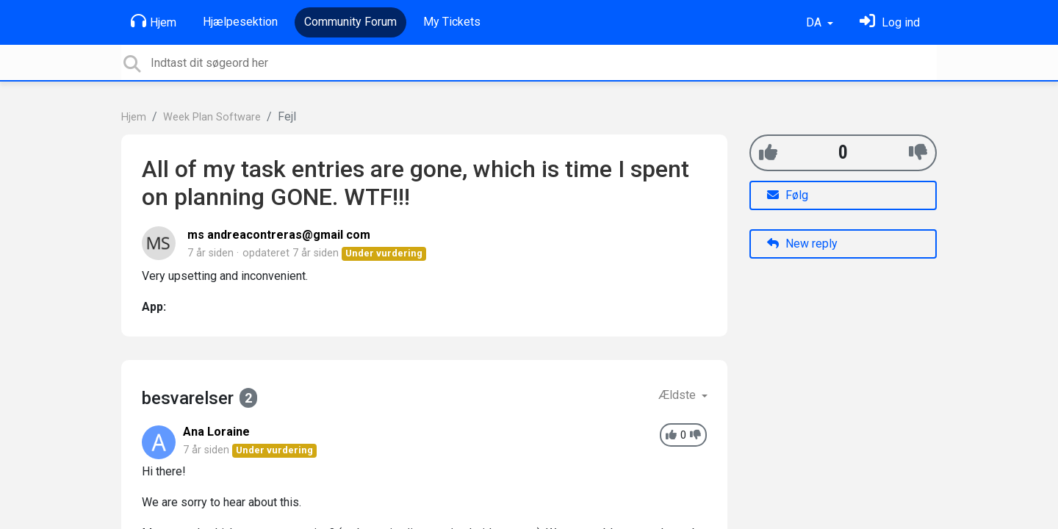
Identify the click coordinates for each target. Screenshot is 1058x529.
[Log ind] (890, 22)
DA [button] (815, 22)
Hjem (153, 21)
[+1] (768, 152)
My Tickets (452, 22)
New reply (802, 244)
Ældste (678, 395)
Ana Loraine (216, 432)
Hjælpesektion (240, 22)
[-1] (918, 152)
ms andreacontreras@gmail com (278, 235)
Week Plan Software (212, 117)
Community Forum (350, 22)
